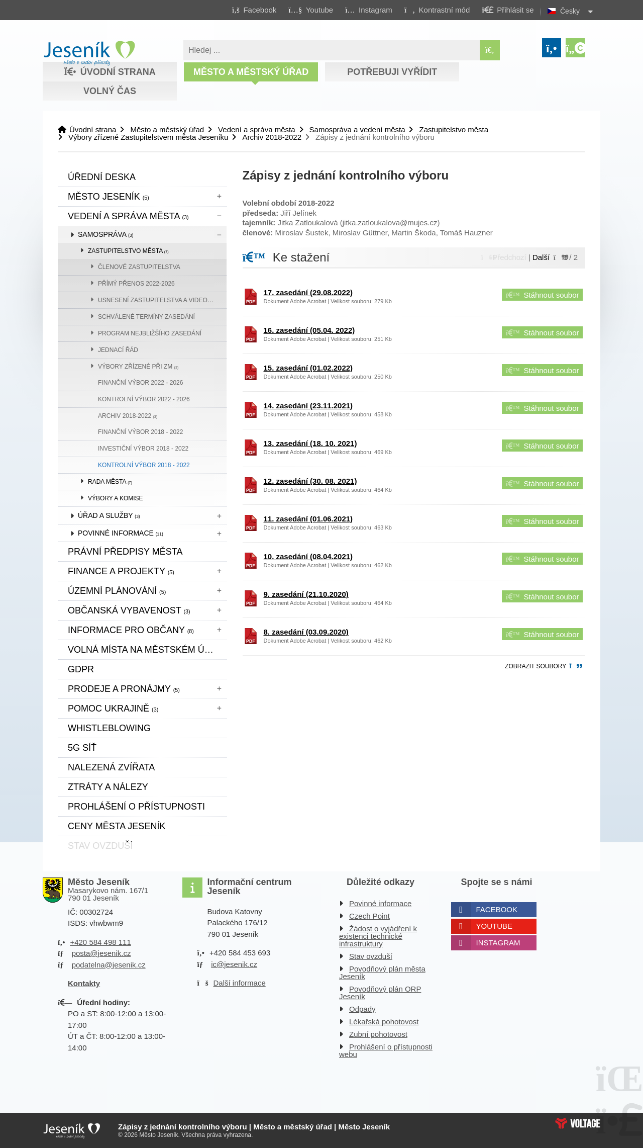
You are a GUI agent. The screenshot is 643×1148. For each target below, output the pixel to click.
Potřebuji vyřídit (392, 72)
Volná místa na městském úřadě (147, 650)
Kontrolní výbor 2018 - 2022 (144, 465)
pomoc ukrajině (113, 708)
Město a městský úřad (250, 72)
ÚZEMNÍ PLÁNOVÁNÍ (117, 591)
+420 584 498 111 (100, 942)
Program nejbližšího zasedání (149, 333)
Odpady (362, 1009)
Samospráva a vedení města (357, 129)
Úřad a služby (109, 515)
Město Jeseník (108, 197)
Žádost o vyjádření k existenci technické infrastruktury (378, 936)
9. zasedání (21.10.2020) (306, 594)
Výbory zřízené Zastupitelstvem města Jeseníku (148, 137)
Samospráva (105, 234)
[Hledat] (490, 50)
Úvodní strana (89, 53)
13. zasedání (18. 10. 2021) (310, 443)
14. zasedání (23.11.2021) (308, 405)
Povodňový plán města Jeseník (382, 972)
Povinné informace (120, 533)
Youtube (494, 926)
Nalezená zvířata (111, 767)
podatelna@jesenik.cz (109, 964)
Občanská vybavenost (129, 610)
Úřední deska (102, 177)
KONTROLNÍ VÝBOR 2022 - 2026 (144, 399)
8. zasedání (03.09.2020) (306, 632)
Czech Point (369, 916)
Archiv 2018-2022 (271, 137)
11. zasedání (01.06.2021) (308, 518)
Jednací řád (118, 350)
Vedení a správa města (256, 129)
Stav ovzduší (370, 956)
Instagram (498, 942)
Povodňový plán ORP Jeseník (380, 993)
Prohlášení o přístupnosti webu (386, 1050)
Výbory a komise (115, 498)
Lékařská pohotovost (383, 1021)
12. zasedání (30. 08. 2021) (310, 481)
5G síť (82, 748)
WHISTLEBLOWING (109, 728)
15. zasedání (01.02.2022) (308, 368)
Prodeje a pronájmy (124, 689)
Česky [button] (570, 11)
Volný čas (109, 91)
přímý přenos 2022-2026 (136, 283)
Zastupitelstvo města (453, 129)
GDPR (81, 669)
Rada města (110, 481)
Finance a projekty (121, 571)
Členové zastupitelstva (139, 267)
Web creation (577, 1123)
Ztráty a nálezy (108, 787)
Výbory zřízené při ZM (138, 366)
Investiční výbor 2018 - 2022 (143, 448)
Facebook (497, 909)
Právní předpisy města (125, 552)
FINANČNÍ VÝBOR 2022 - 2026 (140, 382)
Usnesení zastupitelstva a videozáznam (162, 300)
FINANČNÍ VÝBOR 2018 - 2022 (140, 431)
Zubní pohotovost (378, 1034)
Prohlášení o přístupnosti (136, 807)
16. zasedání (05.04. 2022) (309, 330)
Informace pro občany (131, 630)
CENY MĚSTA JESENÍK (116, 826)
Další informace (239, 983)
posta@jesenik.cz (101, 953)
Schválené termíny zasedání (146, 316)
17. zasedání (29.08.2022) (308, 292)
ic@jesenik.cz (234, 964)
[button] (436, 10)
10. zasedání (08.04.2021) (308, 556)
